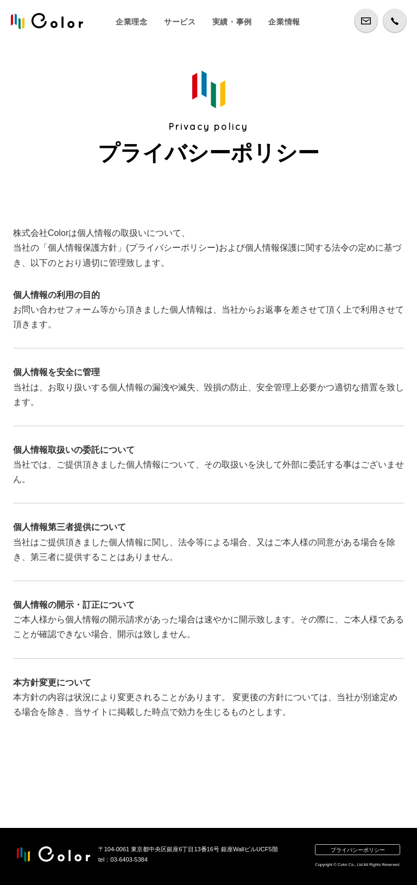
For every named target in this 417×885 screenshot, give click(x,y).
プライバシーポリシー (358, 850)
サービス (180, 21)
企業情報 (284, 21)
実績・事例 (232, 21)
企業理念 (132, 21)
